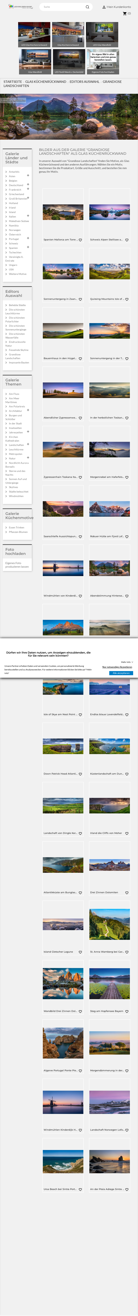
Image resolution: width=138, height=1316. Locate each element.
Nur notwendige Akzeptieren (117, 667)
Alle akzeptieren (121, 673)
